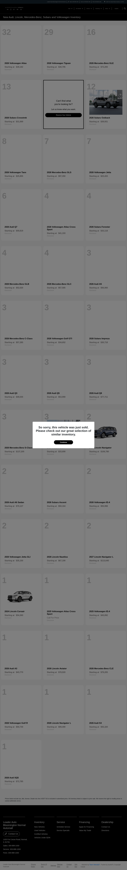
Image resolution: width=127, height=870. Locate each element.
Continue (63, 442)
